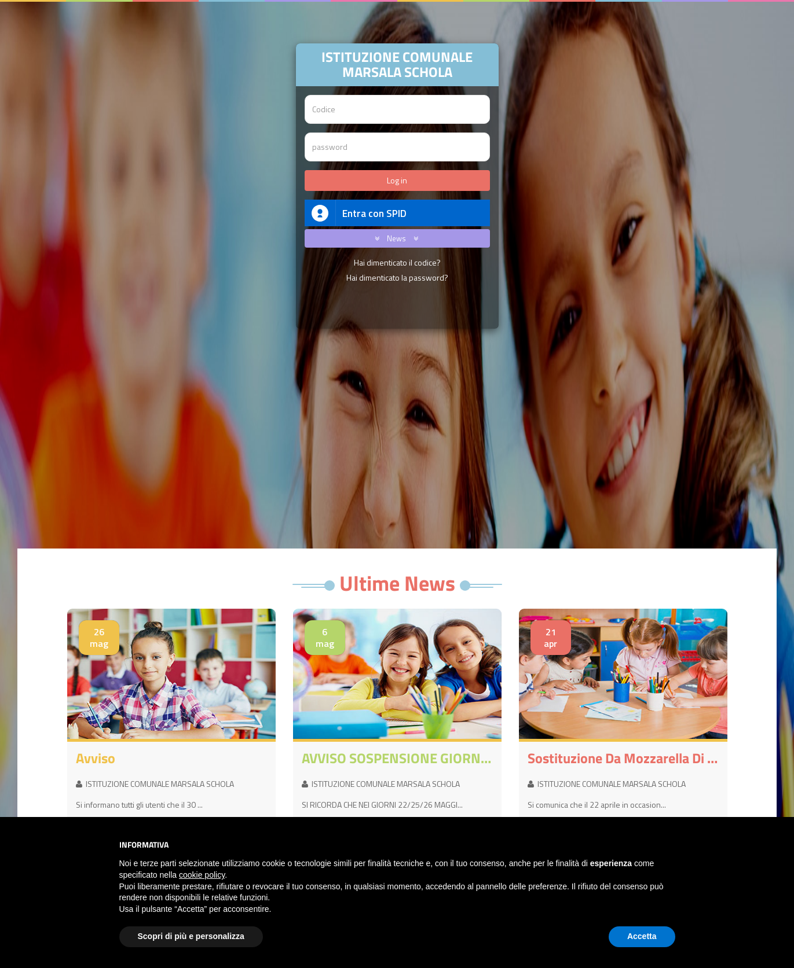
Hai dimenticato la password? (397, 277)
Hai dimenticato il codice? (397, 262)
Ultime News (397, 583)
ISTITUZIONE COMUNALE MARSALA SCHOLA (155, 784)
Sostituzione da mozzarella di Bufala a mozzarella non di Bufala (623, 757)
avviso (95, 757)
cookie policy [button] (202, 874)
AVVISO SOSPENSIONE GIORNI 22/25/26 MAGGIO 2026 (397, 757)
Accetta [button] (642, 936)
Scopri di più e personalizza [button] (191, 936)
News (394, 238)
